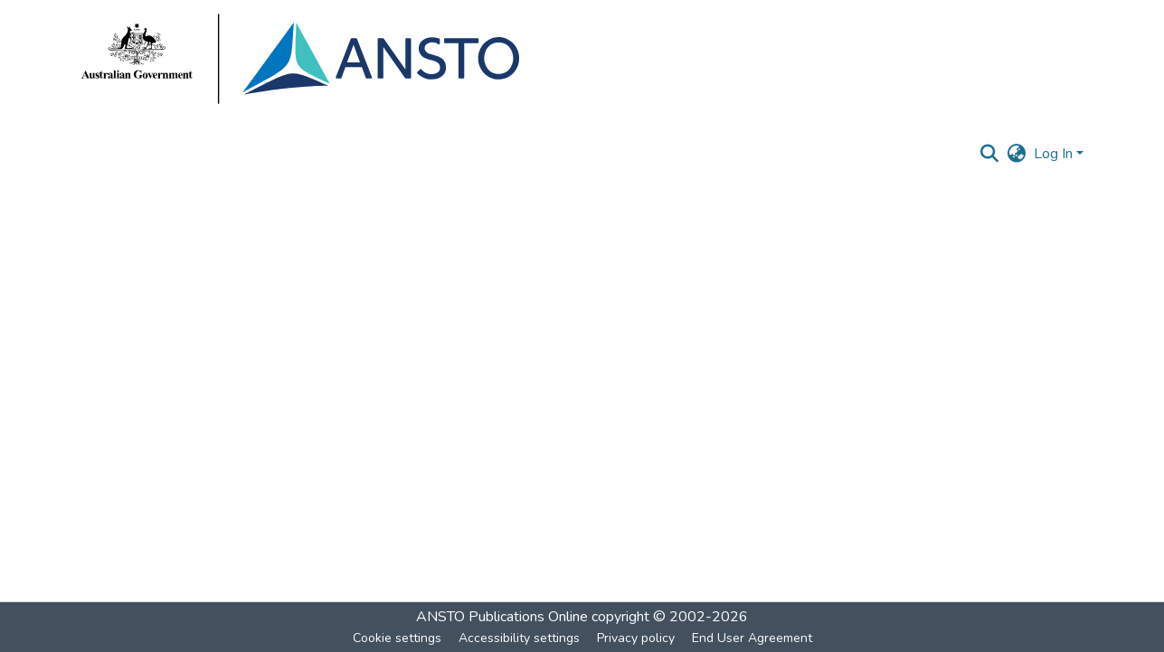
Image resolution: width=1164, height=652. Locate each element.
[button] (990, 154)
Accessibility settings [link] (519, 638)
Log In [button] (1055, 154)
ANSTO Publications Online (502, 617)
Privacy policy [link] (636, 638)
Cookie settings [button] (397, 638)
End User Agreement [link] (752, 638)
